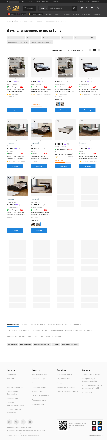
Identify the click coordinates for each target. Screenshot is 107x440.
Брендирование (38, 404)
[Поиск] (74, 8)
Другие (24, 324)
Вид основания (13, 324)
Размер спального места (75, 330)
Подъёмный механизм (54, 330)
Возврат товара (38, 391)
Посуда (57, 14)
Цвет (30, 336)
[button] (64, 21)
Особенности (37, 330)
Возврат (37, 1)
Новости (10, 383)
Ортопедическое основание (18, 330)
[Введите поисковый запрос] (60, 8)
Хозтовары (66, 14)
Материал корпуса (55, 324)
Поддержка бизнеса (64, 374)
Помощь (30, 1)
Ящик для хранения (53, 336)
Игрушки (76, 14)
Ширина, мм (38, 336)
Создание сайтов (63, 378)
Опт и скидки (46, 1)
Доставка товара (38, 378)
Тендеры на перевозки (65, 383)
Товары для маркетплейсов (67, 391)
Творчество (86, 14)
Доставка (55, 1)
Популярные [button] (58, 50)
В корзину (15, 110)
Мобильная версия (96, 435)
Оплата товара (37, 383)
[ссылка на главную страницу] (13, 8)
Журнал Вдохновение (15, 387)
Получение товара (39, 387)
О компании (11, 374)
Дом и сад (49, 14)
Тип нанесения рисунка (16, 336)
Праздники (96, 14)
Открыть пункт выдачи (66, 387)
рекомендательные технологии (36, 430)
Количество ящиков (37, 324)
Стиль (89, 330)
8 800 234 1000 (94, 374)
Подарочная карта (39, 400)
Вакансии (81, 1)
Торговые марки (13, 398)
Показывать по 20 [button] (76, 50)
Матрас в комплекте (73, 324)
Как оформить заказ (40, 374)
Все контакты (87, 392)
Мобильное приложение (93, 1)
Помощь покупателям (40, 396)
